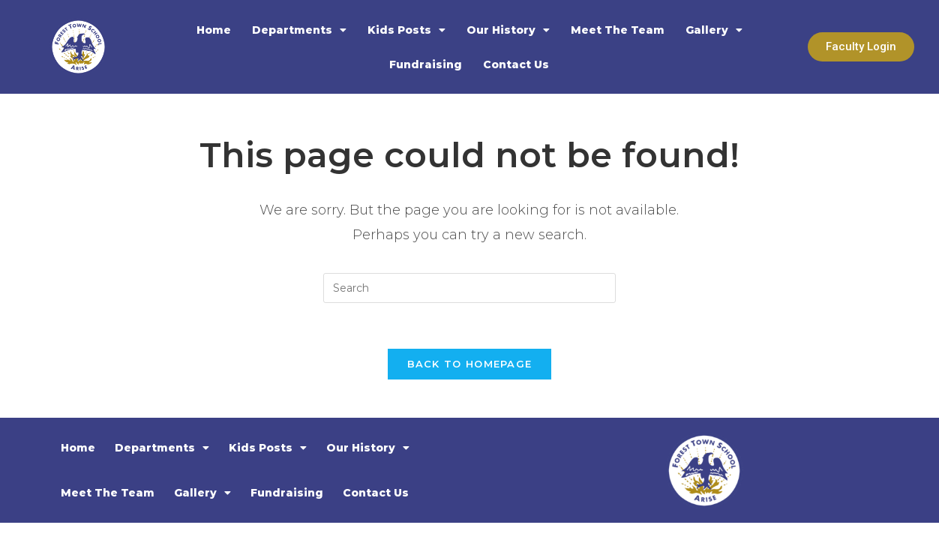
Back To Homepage (469, 364)
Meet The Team (617, 30)
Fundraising (425, 64)
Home (213, 30)
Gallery (714, 30)
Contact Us (516, 64)
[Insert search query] (469, 288)
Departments (299, 30)
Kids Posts (407, 30)
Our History (508, 30)
